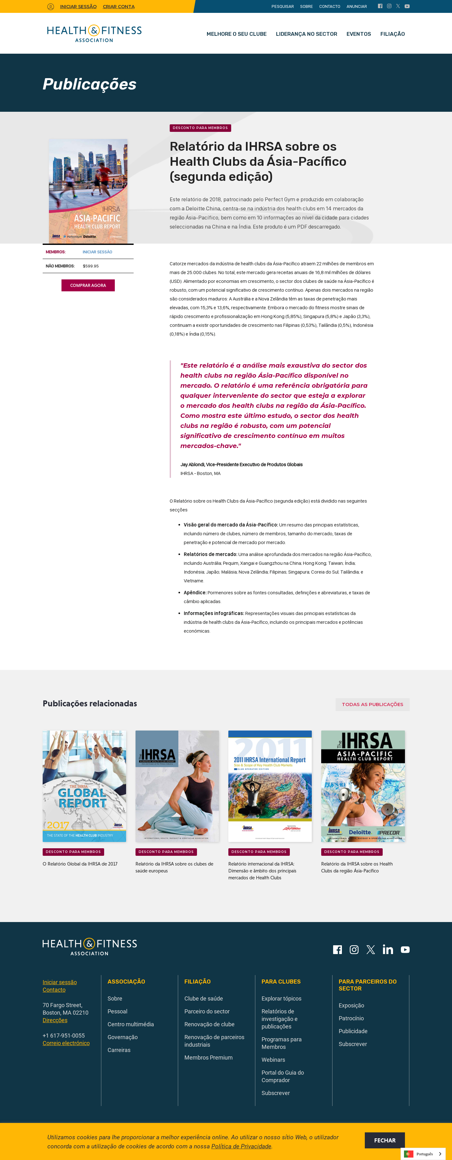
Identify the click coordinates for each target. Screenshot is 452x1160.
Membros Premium (208, 1057)
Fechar (385, 1140)
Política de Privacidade (241, 1146)
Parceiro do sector (207, 1011)
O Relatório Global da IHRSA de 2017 (80, 863)
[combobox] (423, 1154)
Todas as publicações (372, 704)
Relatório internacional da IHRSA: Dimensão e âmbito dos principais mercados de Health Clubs (262, 870)
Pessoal (117, 1011)
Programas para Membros (282, 1042)
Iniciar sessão (97, 251)
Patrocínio (351, 1018)
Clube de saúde (203, 998)
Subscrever (276, 1093)
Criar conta (119, 6)
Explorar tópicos (281, 998)
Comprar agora (88, 285)
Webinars (273, 1059)
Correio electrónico (66, 1043)
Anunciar (357, 6)
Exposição (351, 1005)
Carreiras (119, 1050)
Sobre (306, 6)
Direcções (55, 1020)
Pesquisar (283, 6)
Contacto (329, 6)
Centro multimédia (131, 1024)
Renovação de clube (209, 1024)
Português (418, 1154)
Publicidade (353, 1031)
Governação (123, 1037)
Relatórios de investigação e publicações (280, 1018)
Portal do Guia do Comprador (283, 1076)
